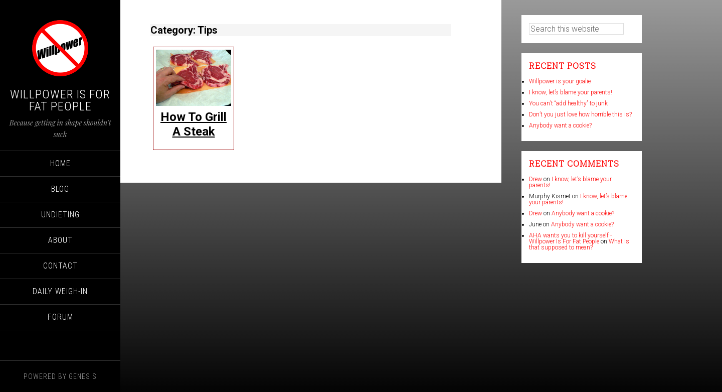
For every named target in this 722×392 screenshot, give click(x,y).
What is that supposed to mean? (579, 244)
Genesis (83, 376)
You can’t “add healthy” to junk (568, 103)
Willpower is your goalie (560, 81)
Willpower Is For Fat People (60, 100)
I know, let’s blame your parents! (570, 92)
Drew (535, 179)
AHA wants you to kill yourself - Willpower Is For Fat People (570, 238)
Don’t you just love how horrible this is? (580, 114)
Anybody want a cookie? (560, 125)
